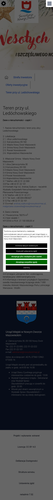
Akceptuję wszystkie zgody (26, 262)
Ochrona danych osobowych (26, 245)
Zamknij (26, 267)
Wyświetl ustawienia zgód (26, 251)
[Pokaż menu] (49, 3)
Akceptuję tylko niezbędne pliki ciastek (26, 256)
